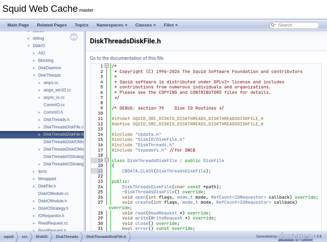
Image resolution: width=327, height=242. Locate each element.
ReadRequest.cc (53, 223)
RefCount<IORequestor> (238, 197)
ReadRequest (162, 213)
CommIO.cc (54, 105)
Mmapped (47, 178)
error (141, 228)
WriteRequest (166, 218)
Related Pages (52, 25)
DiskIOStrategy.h (53, 208)
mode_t (185, 197)
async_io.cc (54, 97)
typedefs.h (151, 150)
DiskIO (39, 45)
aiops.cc (51, 82)
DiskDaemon (49, 68)
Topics (82, 25)
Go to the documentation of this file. (127, 58)
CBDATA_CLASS (138, 171)
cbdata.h (148, 134)
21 (96, 171)
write (141, 218)
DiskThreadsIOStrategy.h (66, 164)
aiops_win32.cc (57, 90)
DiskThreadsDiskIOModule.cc (70, 141)
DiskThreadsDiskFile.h (64, 134)
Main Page (18, 25)
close (141, 223)
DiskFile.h (47, 186)
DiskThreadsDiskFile (152, 160)
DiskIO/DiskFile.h (160, 139)
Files (171, 25)
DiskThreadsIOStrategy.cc (67, 156)
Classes (145, 25)
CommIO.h (53, 112)
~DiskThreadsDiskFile (148, 192)
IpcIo (42, 171)
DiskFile (213, 160)
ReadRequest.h (52, 230)
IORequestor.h (51, 215)
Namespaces (112, 25)
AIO (41, 53)
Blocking (45, 60)
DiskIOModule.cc (53, 193)
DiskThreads (49, 75)
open (140, 197)
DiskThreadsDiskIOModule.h (69, 149)
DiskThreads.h (56, 119)
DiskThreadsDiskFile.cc (65, 127)
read (140, 213)
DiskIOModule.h (52, 201)
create (143, 202)
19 (96, 160)
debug (38, 38)
